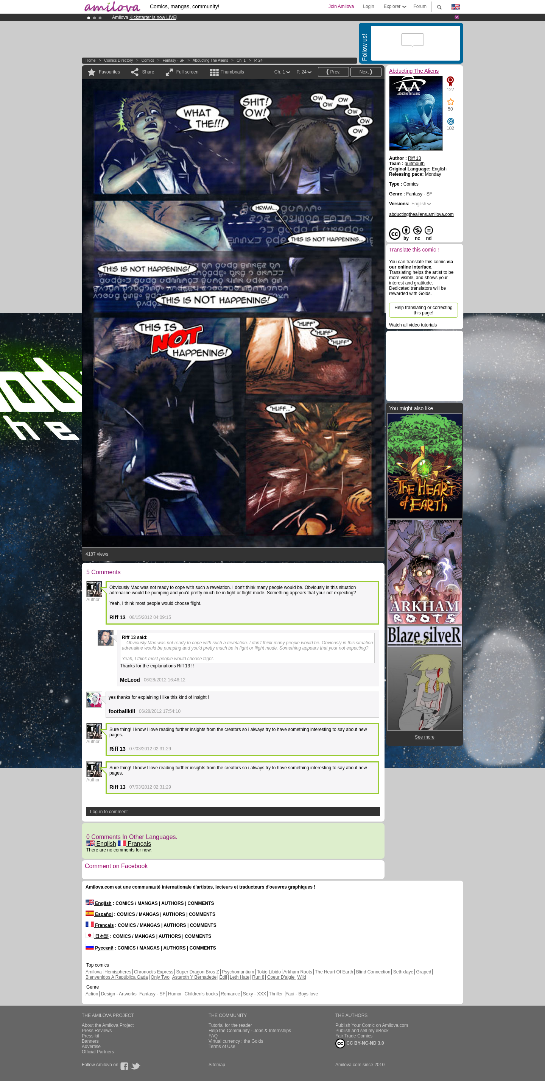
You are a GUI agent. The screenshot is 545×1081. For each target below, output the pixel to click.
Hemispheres (117, 972)
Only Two (160, 977)
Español (99, 914)
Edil (223, 977)
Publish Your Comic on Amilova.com (371, 1025)
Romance (230, 994)
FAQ (213, 1036)
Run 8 (258, 977)
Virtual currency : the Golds (236, 1041)
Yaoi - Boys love (301, 994)
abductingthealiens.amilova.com (421, 214)
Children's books (201, 994)
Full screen (187, 72)
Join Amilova (341, 6)
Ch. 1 (241, 60)
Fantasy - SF (173, 60)
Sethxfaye (403, 972)
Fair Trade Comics (353, 1036)
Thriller (276, 994)
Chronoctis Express (153, 972)
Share (148, 72)
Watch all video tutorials (413, 325)
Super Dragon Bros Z (197, 972)
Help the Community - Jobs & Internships (250, 1030)
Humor (175, 994)
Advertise (91, 1046)
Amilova (94, 972)
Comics (148, 60)
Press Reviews (97, 1030)
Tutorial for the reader (230, 1025)
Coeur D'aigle (281, 977)
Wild (301, 977)
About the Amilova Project (108, 1025)
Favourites (109, 72)
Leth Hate (239, 977)
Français (134, 843)
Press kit (90, 1036)
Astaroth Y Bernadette (194, 977)
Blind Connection (373, 972)
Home (91, 60)
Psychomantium (238, 972)
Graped (423, 972)
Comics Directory (118, 60)
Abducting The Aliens (210, 60)
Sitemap (217, 1064)
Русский (100, 948)
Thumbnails (232, 72)
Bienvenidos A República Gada (117, 977)
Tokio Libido (269, 972)
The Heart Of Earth (334, 972)
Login (368, 6)
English (101, 843)
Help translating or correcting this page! (423, 310)
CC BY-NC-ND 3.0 (359, 1043)
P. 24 (258, 60)
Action (92, 994)
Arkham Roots (297, 972)
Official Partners (98, 1051)
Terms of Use (222, 1046)
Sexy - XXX (254, 994)
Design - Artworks (119, 994)
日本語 (97, 936)
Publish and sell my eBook (362, 1030)
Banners (90, 1041)
